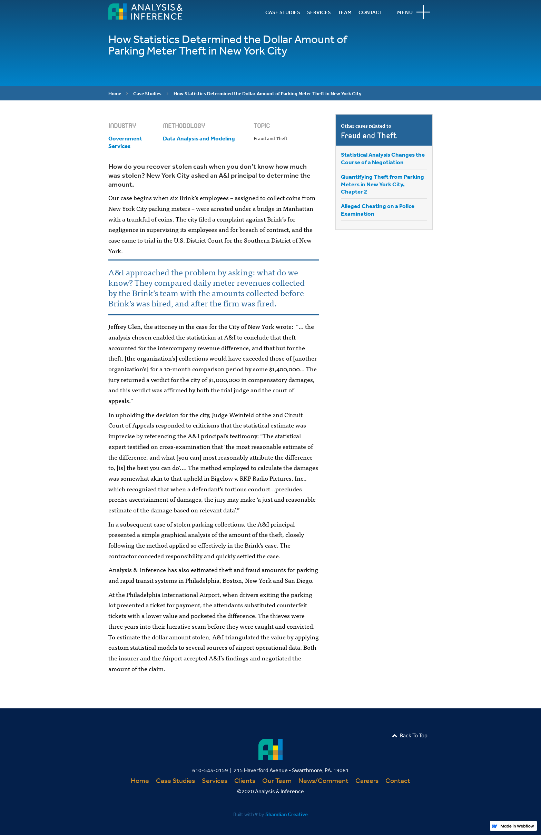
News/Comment (323, 780)
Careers (366, 780)
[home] (145, 11)
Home (114, 93)
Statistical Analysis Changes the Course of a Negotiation (383, 158)
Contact (397, 780)
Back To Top (409, 735)
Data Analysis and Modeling (199, 138)
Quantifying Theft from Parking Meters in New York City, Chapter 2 (382, 184)
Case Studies (147, 93)
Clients (244, 780)
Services (214, 780)
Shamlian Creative (286, 814)
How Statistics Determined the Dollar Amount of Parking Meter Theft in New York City (268, 93)
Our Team (277, 780)
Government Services (125, 142)
